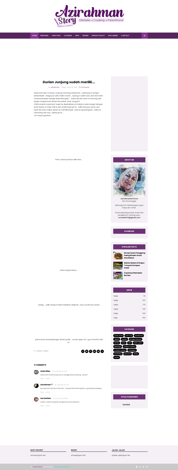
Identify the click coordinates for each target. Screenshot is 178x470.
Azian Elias (45, 371)
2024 (129, 305)
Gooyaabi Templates (61, 467)
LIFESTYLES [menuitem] (56, 35)
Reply (42, 378)
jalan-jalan (138, 343)
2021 (129, 318)
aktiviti (116, 339)
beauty (124, 339)
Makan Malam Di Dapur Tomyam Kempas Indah (134, 265)
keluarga (117, 346)
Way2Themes (37, 467)
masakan (132, 350)
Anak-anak (118, 336)
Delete (48, 378)
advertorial (139, 336)
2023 (129, 309)
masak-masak (120, 350)
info (129, 343)
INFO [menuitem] (77, 35)
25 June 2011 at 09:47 (59, 371)
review (116, 357)
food (123, 343)
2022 (129, 313)
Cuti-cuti (129, 336)
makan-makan (42, 351)
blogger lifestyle (135, 339)
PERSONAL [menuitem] (44, 35)
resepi (136, 354)
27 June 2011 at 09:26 (60, 398)
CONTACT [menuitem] (125, 35)
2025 (129, 300)
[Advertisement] (89, 59)
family (116, 343)
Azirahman (55, 87)
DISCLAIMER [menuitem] (113, 35)
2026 (129, 296)
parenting (117, 354)
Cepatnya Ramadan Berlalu (133, 274)
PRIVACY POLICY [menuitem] (98, 35)
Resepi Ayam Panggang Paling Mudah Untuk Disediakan (134, 255)
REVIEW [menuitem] (85, 35)
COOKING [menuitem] (68, 35)
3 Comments (84, 87)
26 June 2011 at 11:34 (61, 385)
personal (127, 354)
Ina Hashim (45, 398)
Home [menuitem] (34, 35)
